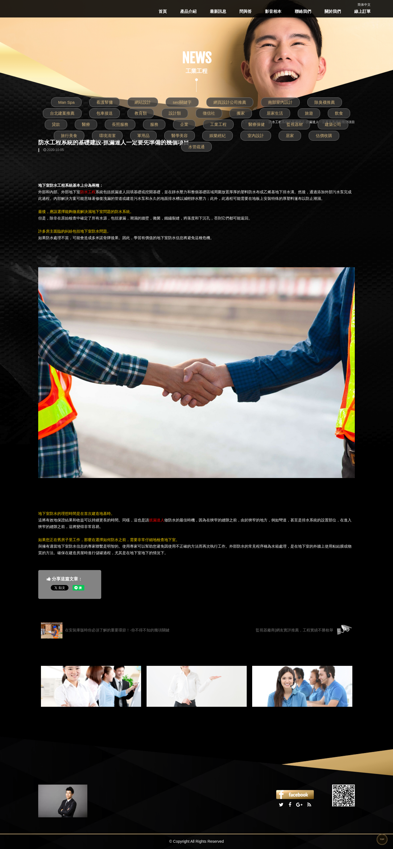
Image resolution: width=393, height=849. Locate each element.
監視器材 (295, 124)
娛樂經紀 (217, 135)
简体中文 (364, 5)
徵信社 (209, 113)
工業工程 (218, 124)
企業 (184, 124)
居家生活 (275, 113)
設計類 (175, 113)
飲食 (339, 113)
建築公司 (333, 124)
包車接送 (104, 113)
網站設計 (143, 102)
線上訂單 (362, 11)
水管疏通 (196, 146)
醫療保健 (256, 124)
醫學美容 (179, 135)
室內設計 (256, 135)
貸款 (56, 124)
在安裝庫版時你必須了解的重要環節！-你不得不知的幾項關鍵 (105, 630)
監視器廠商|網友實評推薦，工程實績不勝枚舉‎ (304, 630)
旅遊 (309, 113)
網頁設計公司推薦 (229, 102)
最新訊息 (218, 11)
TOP (382, 839)
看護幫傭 (104, 102)
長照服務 (120, 124)
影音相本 (273, 11)
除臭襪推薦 (324, 102)
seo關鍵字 (182, 102)
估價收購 (324, 135)
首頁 (163, 11)
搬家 (241, 113)
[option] (91, 686)
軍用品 (143, 135)
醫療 (86, 124)
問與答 (245, 11)
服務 (154, 124)
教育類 (141, 113)
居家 (290, 135)
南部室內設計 (280, 102)
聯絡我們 (303, 11)
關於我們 (332, 11)
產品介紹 (188, 11)
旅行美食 (69, 135)
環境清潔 (107, 135)
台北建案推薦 (62, 113)
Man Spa (66, 102)
